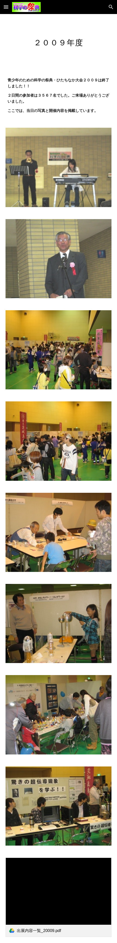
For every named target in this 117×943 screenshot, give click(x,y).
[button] (6, 7)
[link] (58, 897)
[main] (58, 41)
